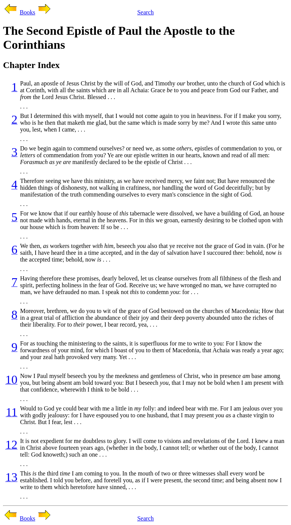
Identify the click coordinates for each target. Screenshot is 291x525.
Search (145, 12)
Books (27, 12)
